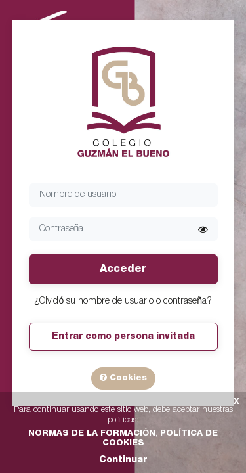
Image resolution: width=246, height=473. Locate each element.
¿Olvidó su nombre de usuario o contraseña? (123, 301)
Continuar (123, 460)
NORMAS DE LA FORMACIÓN (91, 433)
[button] (203, 229)
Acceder (123, 269)
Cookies (123, 377)
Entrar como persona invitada (123, 336)
